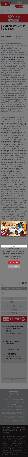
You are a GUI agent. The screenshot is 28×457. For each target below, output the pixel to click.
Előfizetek (14, 263)
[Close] (25, 223)
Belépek (14, 267)
